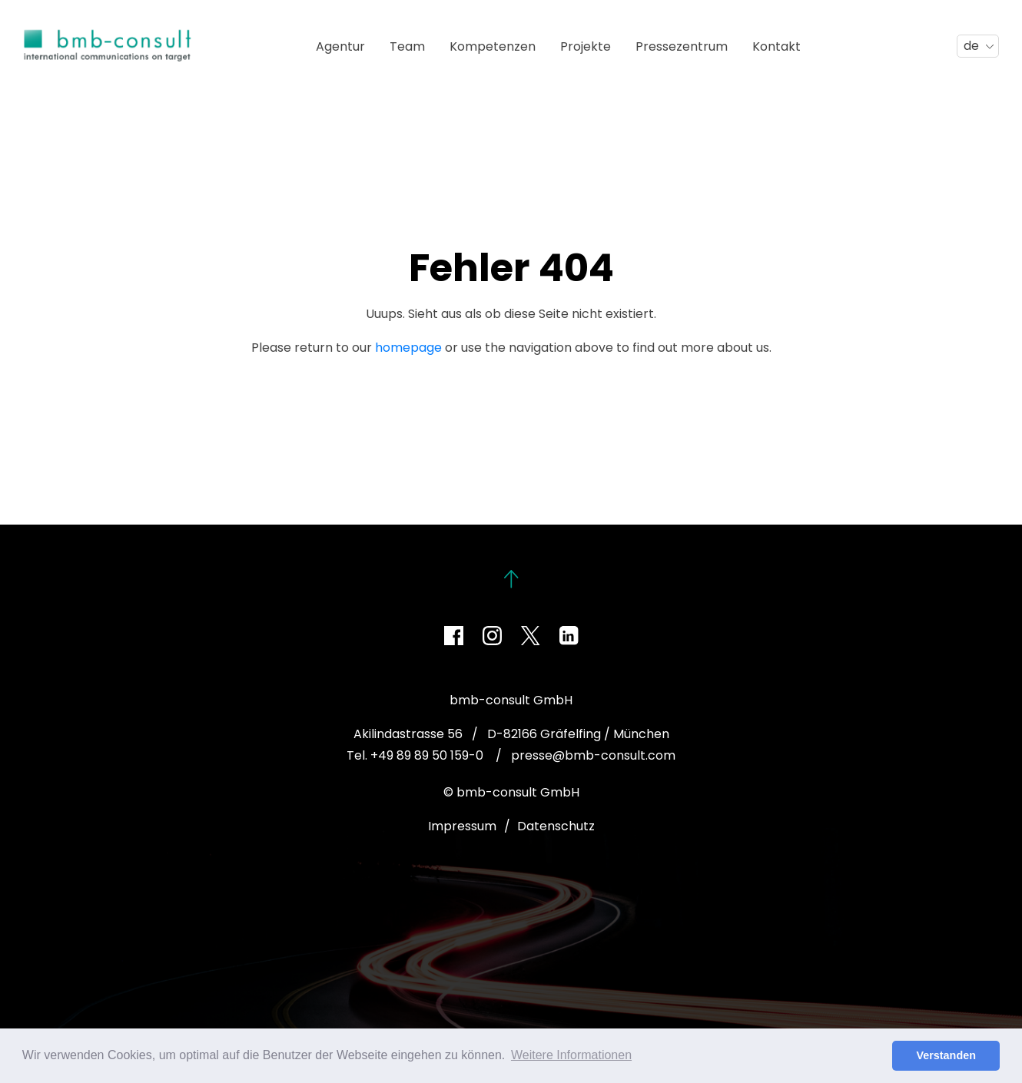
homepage (408, 347)
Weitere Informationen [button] (571, 1054)
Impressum (462, 826)
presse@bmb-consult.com (593, 755)
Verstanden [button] (946, 1055)
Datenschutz (556, 826)
